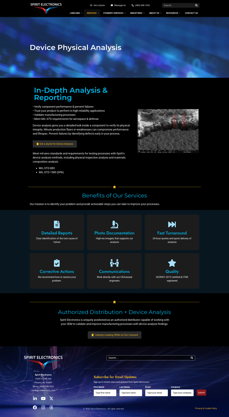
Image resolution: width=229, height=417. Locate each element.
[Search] (196, 5)
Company (175, 387)
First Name (99, 387)
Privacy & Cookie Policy (206, 408)
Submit (201, 392)
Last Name (124, 387)
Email (148, 387)
